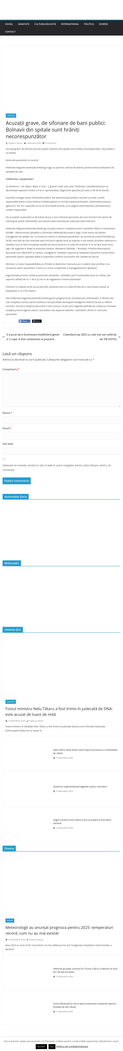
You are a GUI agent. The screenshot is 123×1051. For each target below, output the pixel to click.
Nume (7, 413)
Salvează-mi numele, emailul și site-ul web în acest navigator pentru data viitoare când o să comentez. (57, 468)
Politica (89, 24)
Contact (10, 31)
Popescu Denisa (15, 143)
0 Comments (49, 143)
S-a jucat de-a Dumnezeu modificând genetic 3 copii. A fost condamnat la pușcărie (31, 337)
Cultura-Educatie (45, 24)
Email (7, 428)
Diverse (103, 24)
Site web (8, 444)
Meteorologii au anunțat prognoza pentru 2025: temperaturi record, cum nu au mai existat (59, 930)
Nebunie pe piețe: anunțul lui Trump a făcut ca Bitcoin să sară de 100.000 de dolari (85, 970)
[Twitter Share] (37, 321)
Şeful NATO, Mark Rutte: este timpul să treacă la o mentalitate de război (85, 751)
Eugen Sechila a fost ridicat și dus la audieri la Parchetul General (82, 821)
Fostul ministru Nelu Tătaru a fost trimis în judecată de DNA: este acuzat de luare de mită (59, 711)
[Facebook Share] (24, 321)
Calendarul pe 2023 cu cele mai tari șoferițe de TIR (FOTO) (91, 337)
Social (9, 24)
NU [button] (51, 1046)
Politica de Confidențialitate (72, 1046)
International (70, 24)
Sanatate (23, 24)
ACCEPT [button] (41, 1046)
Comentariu (11, 369)
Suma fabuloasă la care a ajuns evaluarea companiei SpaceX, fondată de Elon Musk (84, 1005)
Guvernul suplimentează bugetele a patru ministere (80, 786)
